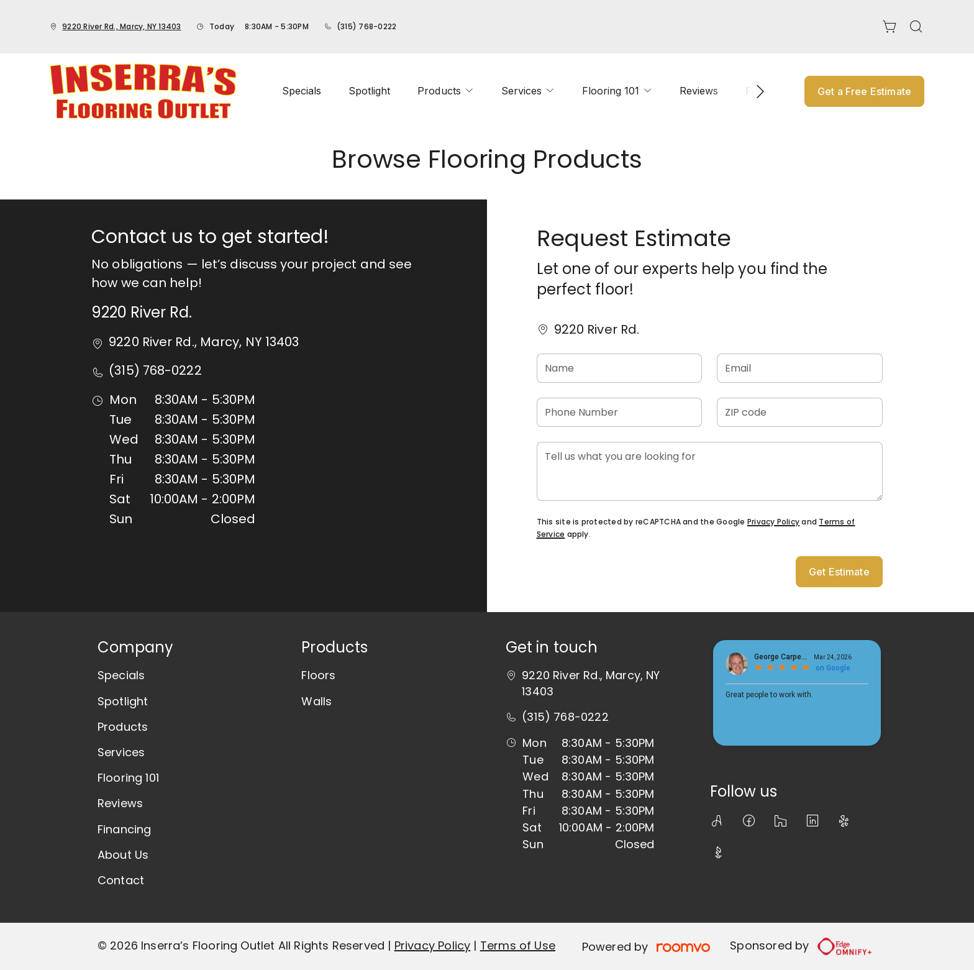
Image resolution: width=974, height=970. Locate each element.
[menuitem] (301, 91)
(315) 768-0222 (366, 26)
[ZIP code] (800, 412)
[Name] (620, 368)
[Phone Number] (620, 412)
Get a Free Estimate (864, 91)
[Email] (800, 368)
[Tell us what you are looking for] (710, 471)
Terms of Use (517, 945)
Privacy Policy (773, 521)
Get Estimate (839, 571)
